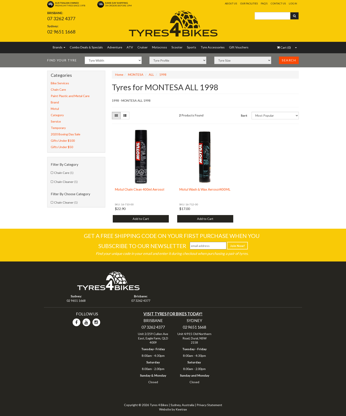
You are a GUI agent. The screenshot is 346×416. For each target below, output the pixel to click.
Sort (244, 115)
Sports (191, 47)
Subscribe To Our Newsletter (142, 246)
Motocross (159, 47)
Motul (55, 108)
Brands (59, 47)
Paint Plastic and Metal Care (70, 96)
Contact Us (278, 3)
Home (119, 74)
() (284, 47)
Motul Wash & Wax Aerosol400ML (204, 189)
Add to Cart (141, 219)
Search (289, 60)
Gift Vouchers (238, 47)
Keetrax (181, 409)
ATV (130, 47)
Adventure (114, 47)
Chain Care (58, 89)
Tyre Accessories (213, 47)
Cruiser (142, 47)
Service (56, 121)
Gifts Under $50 (62, 147)
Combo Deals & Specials (86, 47)
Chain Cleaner (66, 182)
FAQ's (264, 3)
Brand (55, 102)
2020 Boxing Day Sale (65, 134)
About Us (231, 3)
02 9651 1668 (61, 31)
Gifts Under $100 (63, 140)
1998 (162, 74)
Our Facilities (249, 3)
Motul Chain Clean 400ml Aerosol (139, 189)
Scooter (176, 47)
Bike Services (60, 83)
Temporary (58, 128)
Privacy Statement (209, 405)
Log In (293, 3)
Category (57, 115)
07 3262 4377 (61, 18)
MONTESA (135, 74)
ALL (151, 74)
